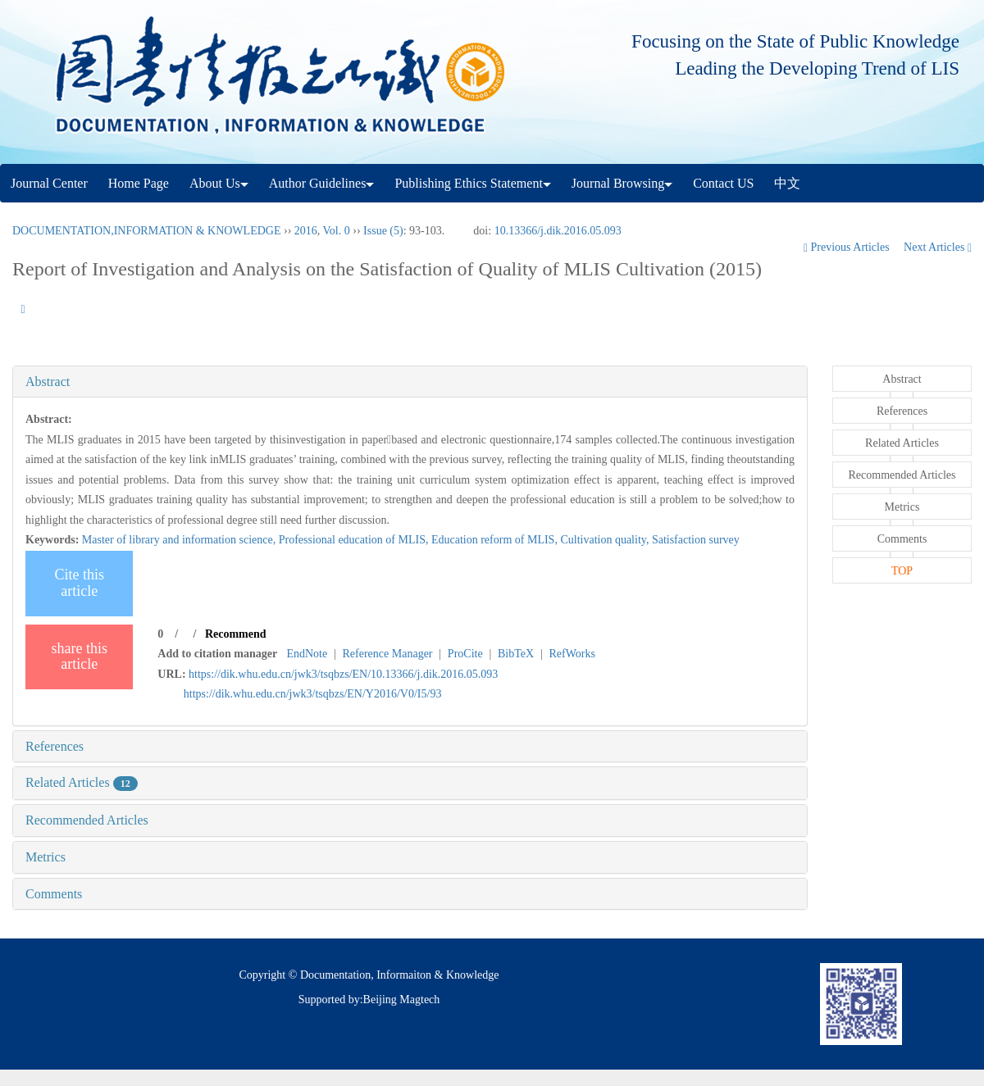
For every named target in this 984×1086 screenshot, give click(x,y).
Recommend (235, 634)
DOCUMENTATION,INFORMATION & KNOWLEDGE (146, 231)
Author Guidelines (322, 183)
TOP (902, 571)
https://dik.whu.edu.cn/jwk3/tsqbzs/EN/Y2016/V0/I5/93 (313, 694)
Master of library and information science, (180, 540)
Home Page (138, 183)
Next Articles (938, 247)
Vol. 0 (336, 231)
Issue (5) (383, 231)
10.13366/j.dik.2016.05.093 (558, 231)
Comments (53, 894)
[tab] (410, 382)
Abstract (47, 382)
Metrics (45, 857)
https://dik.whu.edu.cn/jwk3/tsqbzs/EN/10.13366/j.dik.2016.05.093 (343, 674)
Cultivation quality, (605, 540)
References (54, 746)
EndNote (306, 654)
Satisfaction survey (696, 540)
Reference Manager (388, 654)
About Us (218, 183)
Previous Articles (848, 247)
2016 (305, 231)
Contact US (723, 183)
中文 (787, 183)
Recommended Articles (86, 820)
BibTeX (516, 654)
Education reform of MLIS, (495, 540)
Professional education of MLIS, (355, 540)
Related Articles (81, 782)
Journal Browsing (622, 183)
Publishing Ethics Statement (472, 183)
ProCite (465, 654)
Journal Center (49, 183)
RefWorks (571, 654)
